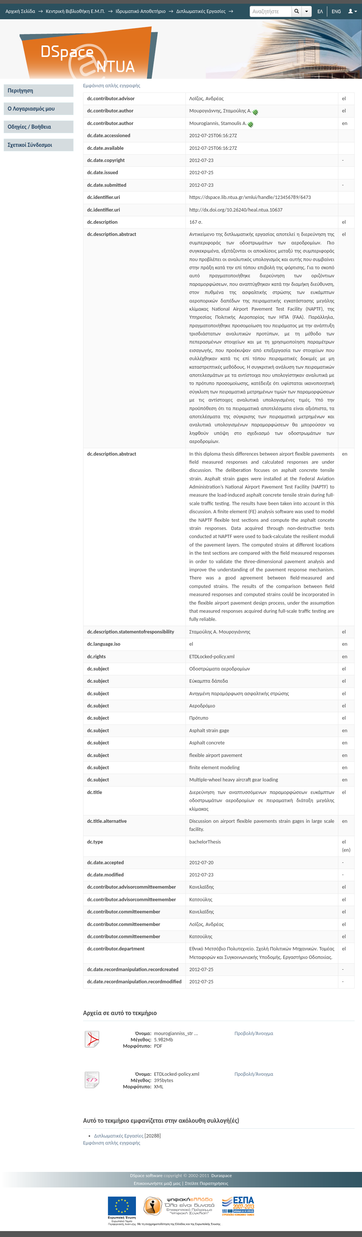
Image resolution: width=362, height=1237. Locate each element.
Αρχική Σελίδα (20, 11)
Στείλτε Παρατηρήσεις (206, 1183)
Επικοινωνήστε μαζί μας (157, 1183)
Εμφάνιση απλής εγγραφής (111, 85)
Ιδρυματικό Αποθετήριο (140, 11)
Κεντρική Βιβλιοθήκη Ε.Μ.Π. (75, 11)
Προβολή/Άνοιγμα (254, 1033)
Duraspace (221, 1175)
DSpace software (146, 1175)
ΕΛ (320, 11)
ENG (336, 11)
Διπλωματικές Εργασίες (200, 11)
